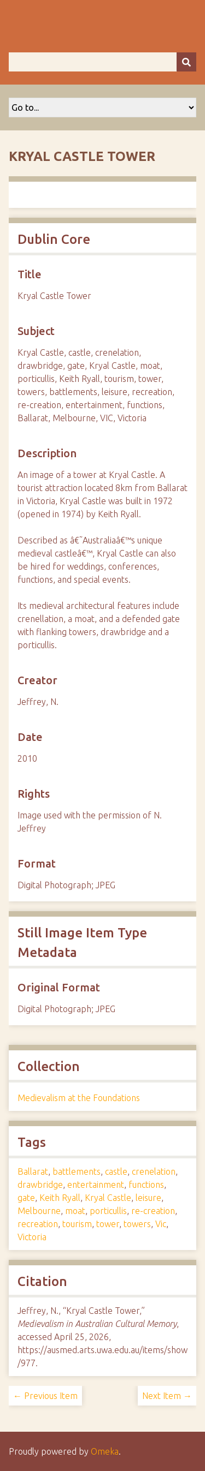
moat (75, 1211)
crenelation (153, 1171)
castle (116, 1171)
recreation (37, 1224)
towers (137, 1224)
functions (146, 1184)
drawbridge (40, 1184)
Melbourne (39, 1211)
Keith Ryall (59, 1198)
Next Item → (167, 1396)
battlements (76, 1171)
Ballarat (32, 1171)
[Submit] (186, 61)
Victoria (31, 1237)
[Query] (102, 61)
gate (26, 1198)
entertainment (95, 1184)
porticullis (108, 1211)
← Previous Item (45, 1396)
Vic (160, 1224)
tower (107, 1224)
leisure (148, 1198)
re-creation (153, 1211)
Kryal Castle (108, 1198)
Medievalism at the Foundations (78, 1098)
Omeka (105, 1451)
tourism (77, 1224)
